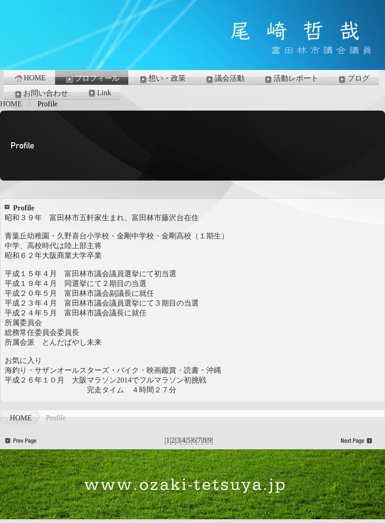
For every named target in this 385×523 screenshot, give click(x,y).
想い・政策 (162, 79)
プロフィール (91, 79)
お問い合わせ (40, 93)
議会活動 (224, 79)
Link (99, 93)
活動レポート (290, 79)
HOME (30, 78)
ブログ (353, 79)
